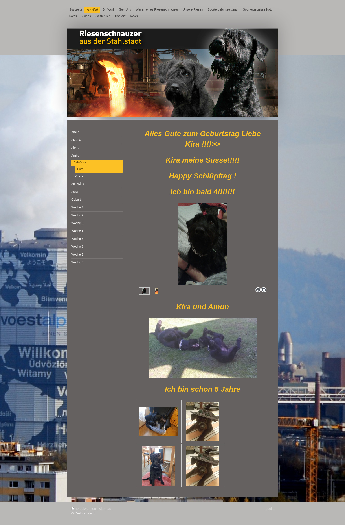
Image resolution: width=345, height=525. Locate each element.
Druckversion (84, 508)
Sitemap (105, 508)
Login (269, 508)
